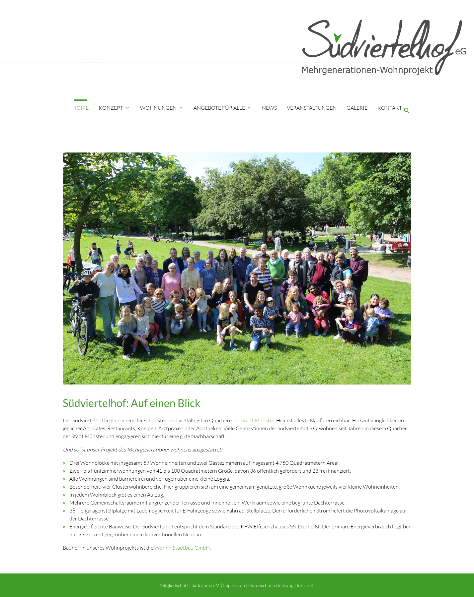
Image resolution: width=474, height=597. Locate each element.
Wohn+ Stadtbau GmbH (182, 547)
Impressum (234, 585)
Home (80, 107)
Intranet (305, 585)
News (269, 107)
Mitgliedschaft (174, 585)
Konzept (114, 107)
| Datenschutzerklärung (269, 585)
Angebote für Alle (223, 107)
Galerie (357, 107)
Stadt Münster (257, 420)
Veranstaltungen (312, 107)
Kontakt (389, 107)
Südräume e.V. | (207, 585)
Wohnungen (162, 107)
